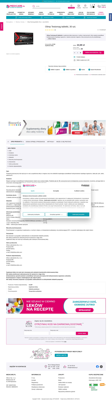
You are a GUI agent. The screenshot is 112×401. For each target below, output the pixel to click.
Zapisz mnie (82, 333)
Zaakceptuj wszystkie (78, 214)
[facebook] (97, 366)
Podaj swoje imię (28, 330)
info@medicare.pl (72, 367)
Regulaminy (35, 382)
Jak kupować (62, 384)
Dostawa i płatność (63, 387)
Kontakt (34, 380)
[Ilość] (77, 53)
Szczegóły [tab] (56, 191)
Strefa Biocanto (101, 13)
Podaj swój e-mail (54, 330)
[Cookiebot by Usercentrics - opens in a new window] (82, 186)
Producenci (61, 378)
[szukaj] (46, 6)
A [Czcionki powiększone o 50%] (92, 5)
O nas (33, 378)
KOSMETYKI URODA (21, 13)
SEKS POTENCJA (51, 13)
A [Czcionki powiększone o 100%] (94, 5)
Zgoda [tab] (32, 191)
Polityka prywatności (37, 384)
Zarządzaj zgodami (56, 214)
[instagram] (101, 366)
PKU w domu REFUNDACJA (91, 13)
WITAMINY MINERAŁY (31, 13)
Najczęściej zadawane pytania (66, 391)
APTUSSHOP (56, 399)
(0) (55, 30)
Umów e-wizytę (61, 355)
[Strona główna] (9, 22)
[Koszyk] (99, 6)
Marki (59, 380)
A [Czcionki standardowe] (90, 5)
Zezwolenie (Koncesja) (95, 378)
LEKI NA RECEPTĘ (81, 13)
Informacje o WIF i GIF (95, 380)
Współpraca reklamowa (38, 387)
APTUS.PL (77, 399)
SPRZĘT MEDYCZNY (71, 13)
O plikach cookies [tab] (79, 191)
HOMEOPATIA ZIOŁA (61, 13)
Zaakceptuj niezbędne (34, 214)
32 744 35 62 (71, 365)
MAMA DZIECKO (41, 13)
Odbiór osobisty (62, 389)
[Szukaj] (34, 6)
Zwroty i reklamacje (37, 389)
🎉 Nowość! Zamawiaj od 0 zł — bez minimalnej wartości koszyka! (56, 1)
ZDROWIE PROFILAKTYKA (11, 13)
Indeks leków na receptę (65, 382)
